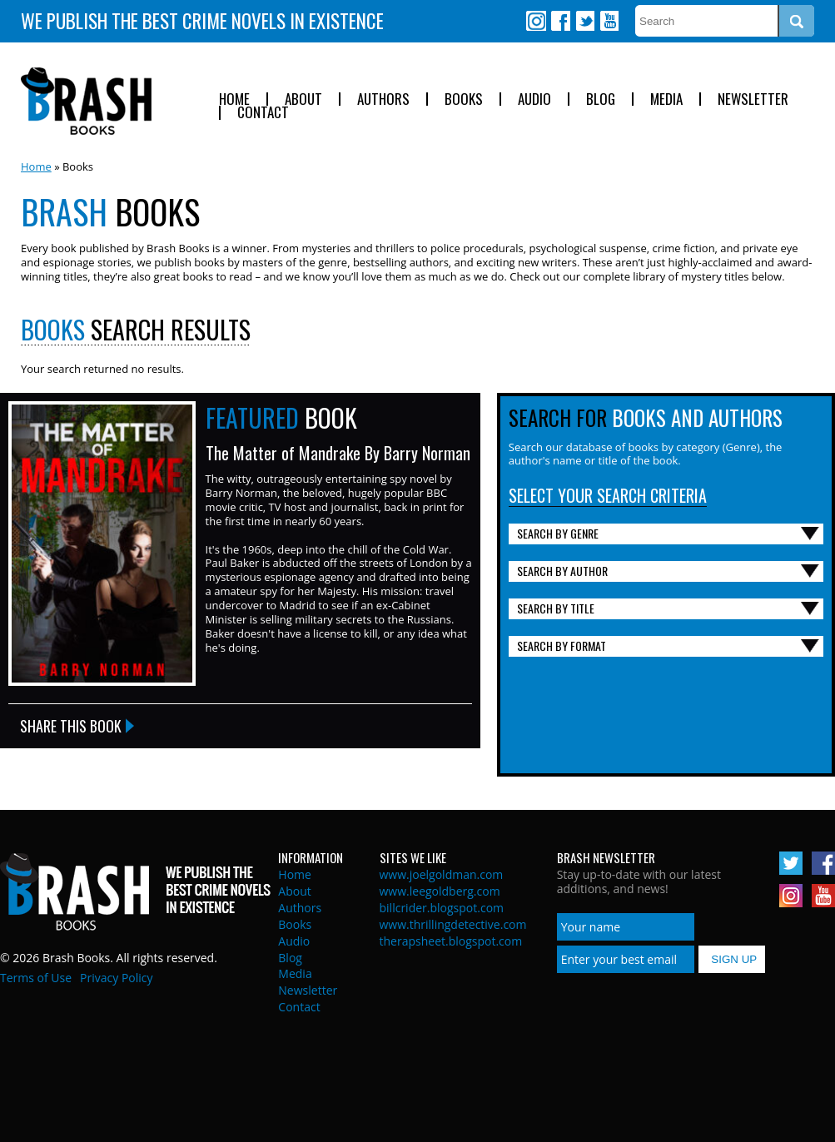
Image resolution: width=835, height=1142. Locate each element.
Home (234, 99)
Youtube (609, 21)
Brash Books (86, 101)
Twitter (584, 21)
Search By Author (562, 570)
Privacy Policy (116, 978)
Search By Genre (558, 533)
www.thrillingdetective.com (453, 924)
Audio (534, 99)
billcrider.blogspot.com (442, 908)
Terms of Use (36, 978)
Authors (383, 99)
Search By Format (561, 645)
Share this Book (71, 726)
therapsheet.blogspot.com (451, 941)
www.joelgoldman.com (442, 874)
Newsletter (753, 99)
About (303, 99)
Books (464, 99)
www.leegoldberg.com (440, 891)
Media (666, 99)
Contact (263, 113)
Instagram (536, 21)
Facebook (560, 21)
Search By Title (555, 608)
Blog (600, 99)
